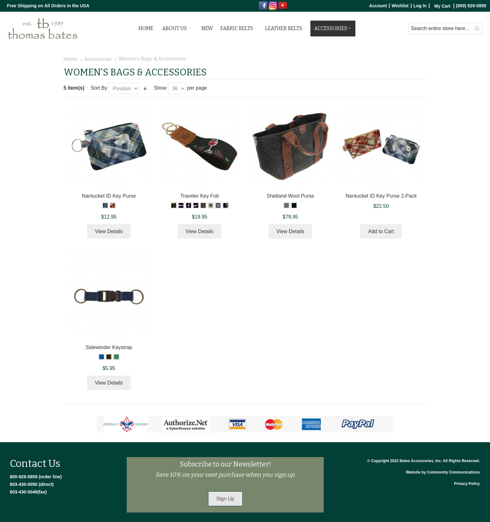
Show (160, 88)
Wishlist (400, 5)
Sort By (99, 88)
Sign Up (225, 498)
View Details (109, 231)
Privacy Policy (467, 483)
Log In (420, 5)
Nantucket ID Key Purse (109, 196)
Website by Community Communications (443, 472)
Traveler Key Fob (199, 196)
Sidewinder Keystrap (109, 347)
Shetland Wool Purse (290, 196)
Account (378, 5)
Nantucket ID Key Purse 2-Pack (381, 196)
